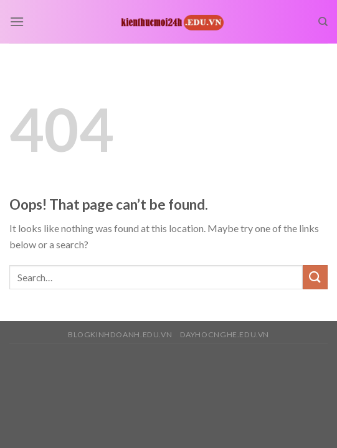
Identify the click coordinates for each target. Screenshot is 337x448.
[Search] (323, 22)
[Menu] (16, 21)
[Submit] (315, 277)
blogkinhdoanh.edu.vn (120, 334)
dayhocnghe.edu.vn (224, 334)
